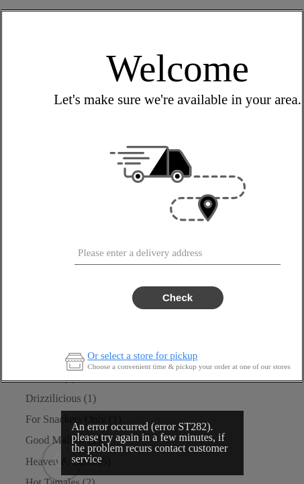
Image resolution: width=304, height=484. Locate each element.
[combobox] (177, 250)
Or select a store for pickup (142, 356)
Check (177, 297)
